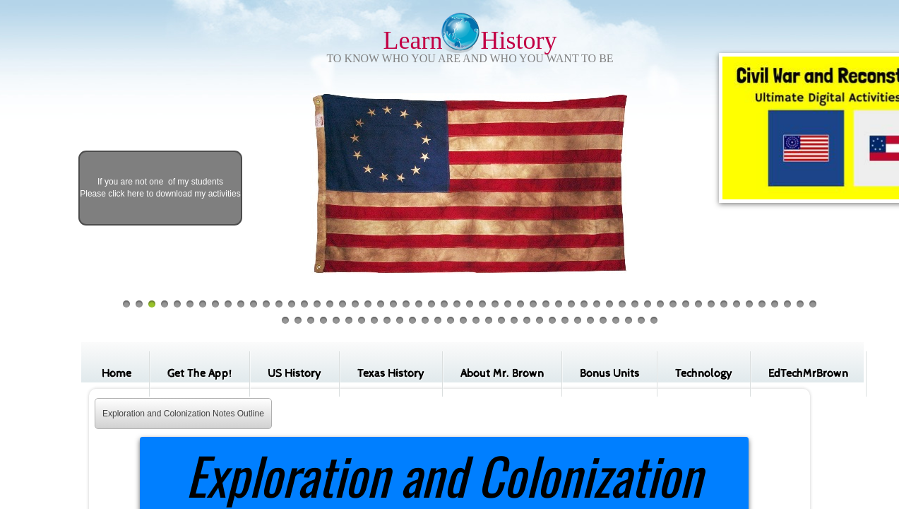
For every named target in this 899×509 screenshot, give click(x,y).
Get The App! (199, 373)
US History (294, 373)
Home (116, 373)
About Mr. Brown (502, 373)
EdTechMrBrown (808, 373)
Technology (703, 373)
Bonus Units (609, 373)
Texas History (390, 373)
